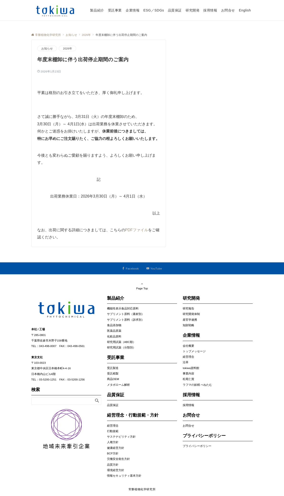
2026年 (67, 48)
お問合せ (188, 425)
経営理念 (112, 425)
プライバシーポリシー (197, 445)
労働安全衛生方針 (118, 458)
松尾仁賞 (188, 378)
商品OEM (113, 378)
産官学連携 (190, 319)
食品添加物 (114, 325)
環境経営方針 (115, 470)
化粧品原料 (114, 336)
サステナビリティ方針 (121, 436)
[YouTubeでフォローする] (154, 268)
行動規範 (112, 431)
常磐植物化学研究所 (142, 489)
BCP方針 (112, 453)
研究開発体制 (191, 313)
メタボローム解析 (118, 384)
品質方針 (112, 464)
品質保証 (112, 405)
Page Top (142, 286)
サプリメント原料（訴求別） (125, 319)
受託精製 (112, 373)
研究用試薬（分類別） (121, 347)
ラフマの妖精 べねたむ (197, 384)
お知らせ (47, 48)
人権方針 (112, 442)
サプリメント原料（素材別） (125, 313)
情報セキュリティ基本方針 (124, 475)
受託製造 (112, 367)
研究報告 (188, 308)
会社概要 (188, 345)
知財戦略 (188, 325)
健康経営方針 (115, 447)
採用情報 (188, 405)
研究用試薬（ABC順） (121, 341)
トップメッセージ (194, 351)
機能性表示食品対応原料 (123, 308)
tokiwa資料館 (191, 367)
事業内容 (188, 373)
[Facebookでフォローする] (130, 268)
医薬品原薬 (114, 330)
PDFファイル (136, 230)
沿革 (185, 362)
